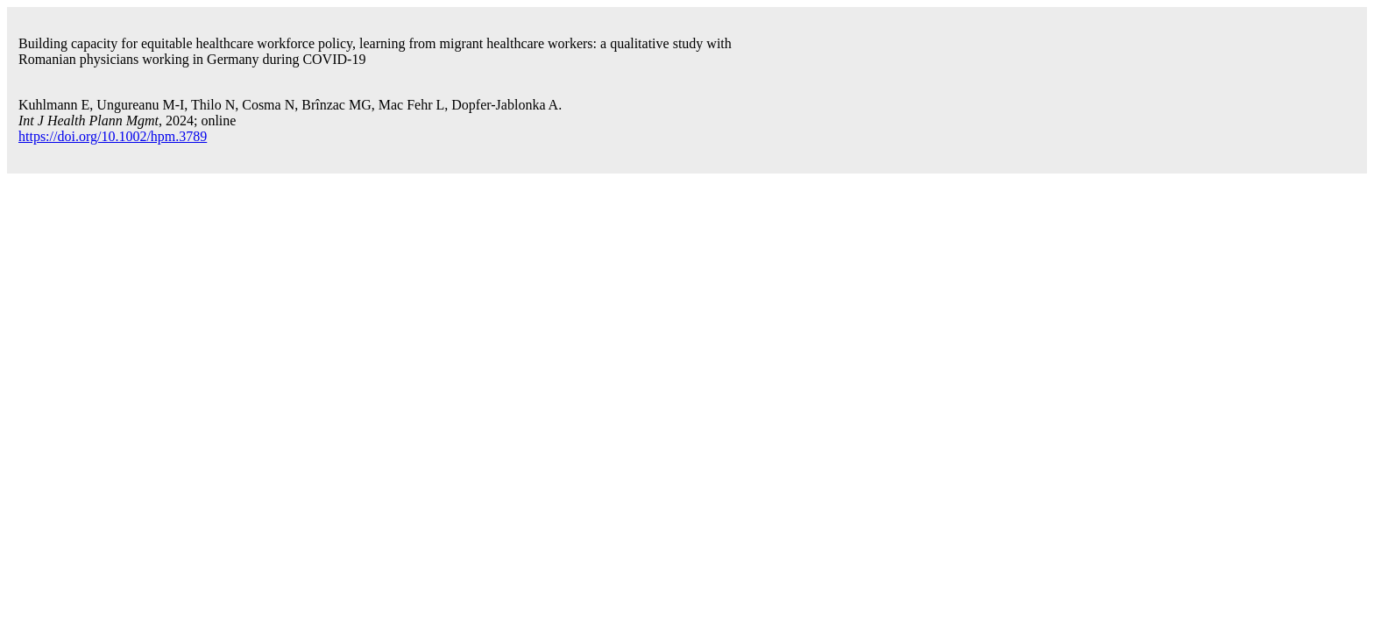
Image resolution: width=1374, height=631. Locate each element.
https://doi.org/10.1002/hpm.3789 (112, 136)
